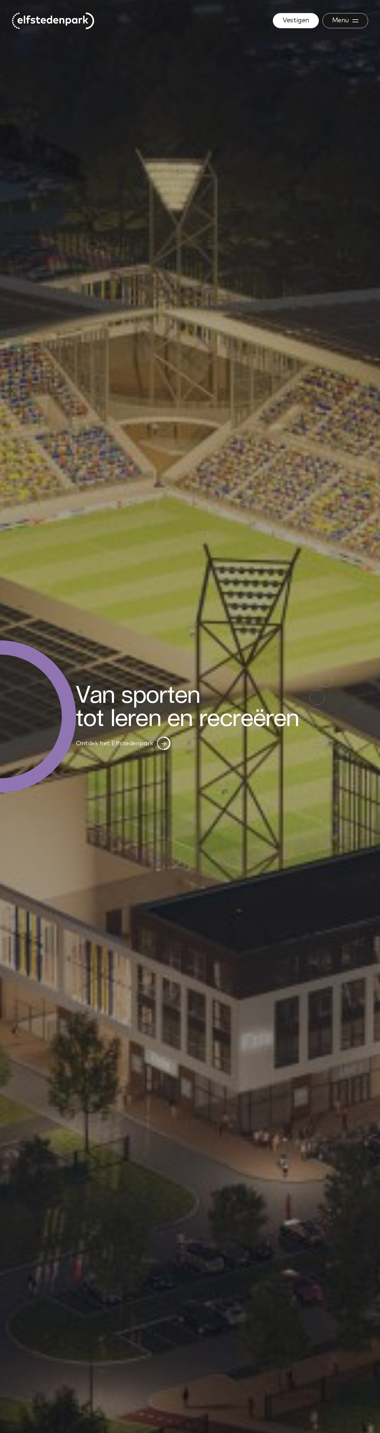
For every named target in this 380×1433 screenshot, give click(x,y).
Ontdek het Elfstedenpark (123, 744)
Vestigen (296, 20)
